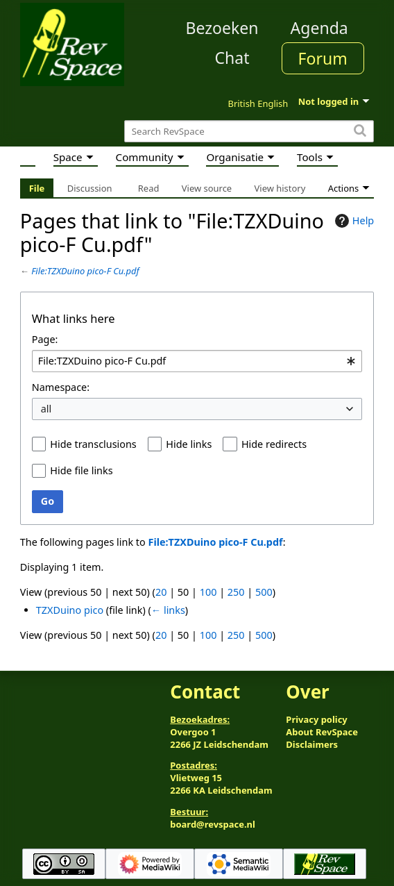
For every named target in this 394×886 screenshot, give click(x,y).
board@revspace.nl (212, 824)
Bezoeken (222, 28)
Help (353, 221)
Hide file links (81, 470)
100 (208, 592)
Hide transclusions (93, 444)
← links (168, 610)
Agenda (319, 28)
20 (160, 592)
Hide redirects (274, 444)
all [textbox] (46, 408)
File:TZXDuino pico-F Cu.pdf (85, 271)
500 (264, 592)
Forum (323, 58)
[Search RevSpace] (249, 131)
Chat (231, 58)
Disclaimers (312, 744)
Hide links (189, 444)
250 (236, 592)
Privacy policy (316, 719)
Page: (45, 339)
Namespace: (60, 387)
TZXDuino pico (69, 610)
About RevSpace (322, 732)
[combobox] (197, 361)
